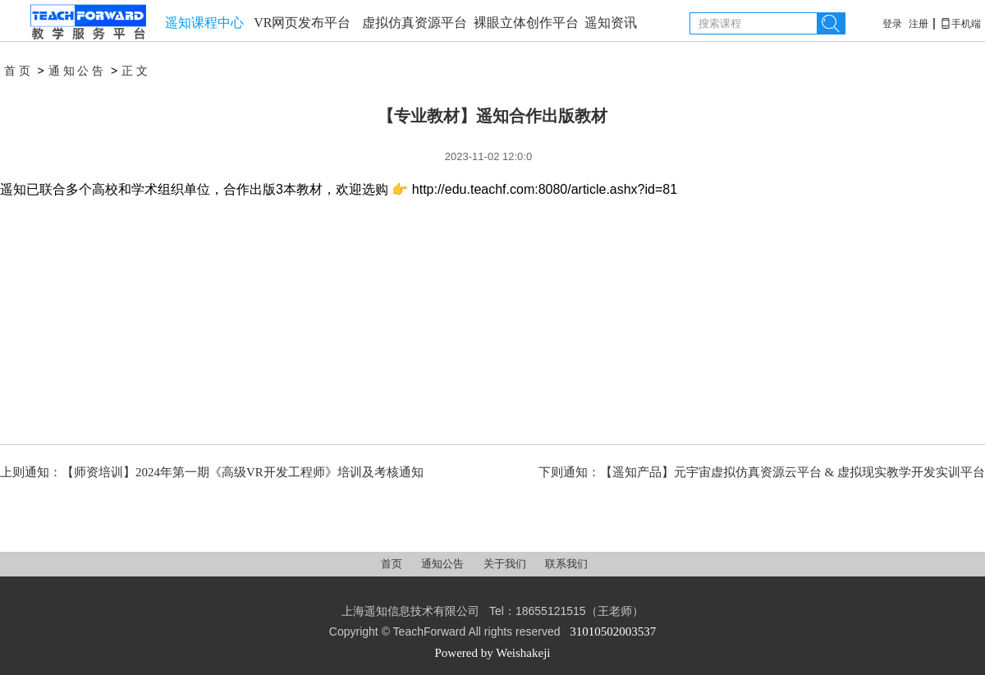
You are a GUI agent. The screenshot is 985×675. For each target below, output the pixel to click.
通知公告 (77, 71)
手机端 (960, 24)
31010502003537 (613, 631)
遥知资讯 (610, 23)
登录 (892, 24)
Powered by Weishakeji (493, 652)
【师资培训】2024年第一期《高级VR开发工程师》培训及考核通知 (243, 472)
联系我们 (566, 564)
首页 (19, 71)
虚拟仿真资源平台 (414, 23)
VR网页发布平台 (302, 23)
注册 (918, 24)
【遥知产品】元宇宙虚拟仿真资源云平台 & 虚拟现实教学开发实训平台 (792, 472)
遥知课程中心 (204, 23)
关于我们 (506, 564)
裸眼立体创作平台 (526, 23)
